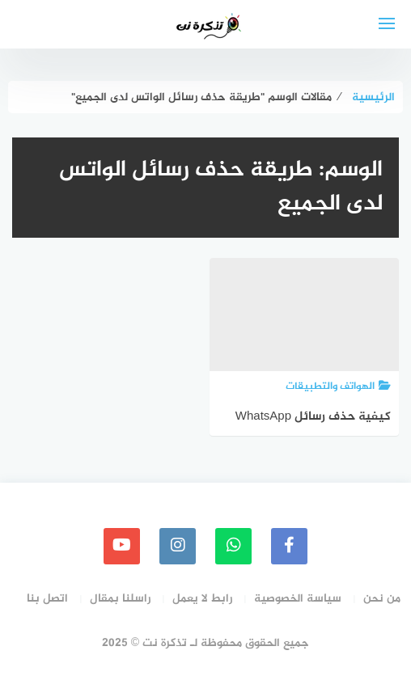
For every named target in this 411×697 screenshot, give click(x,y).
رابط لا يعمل (202, 598)
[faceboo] (289, 546)
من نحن (381, 598)
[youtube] (122, 546)
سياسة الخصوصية (297, 598)
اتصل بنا (47, 598)
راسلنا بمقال (120, 598)
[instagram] (177, 546)
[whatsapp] (233, 546)
